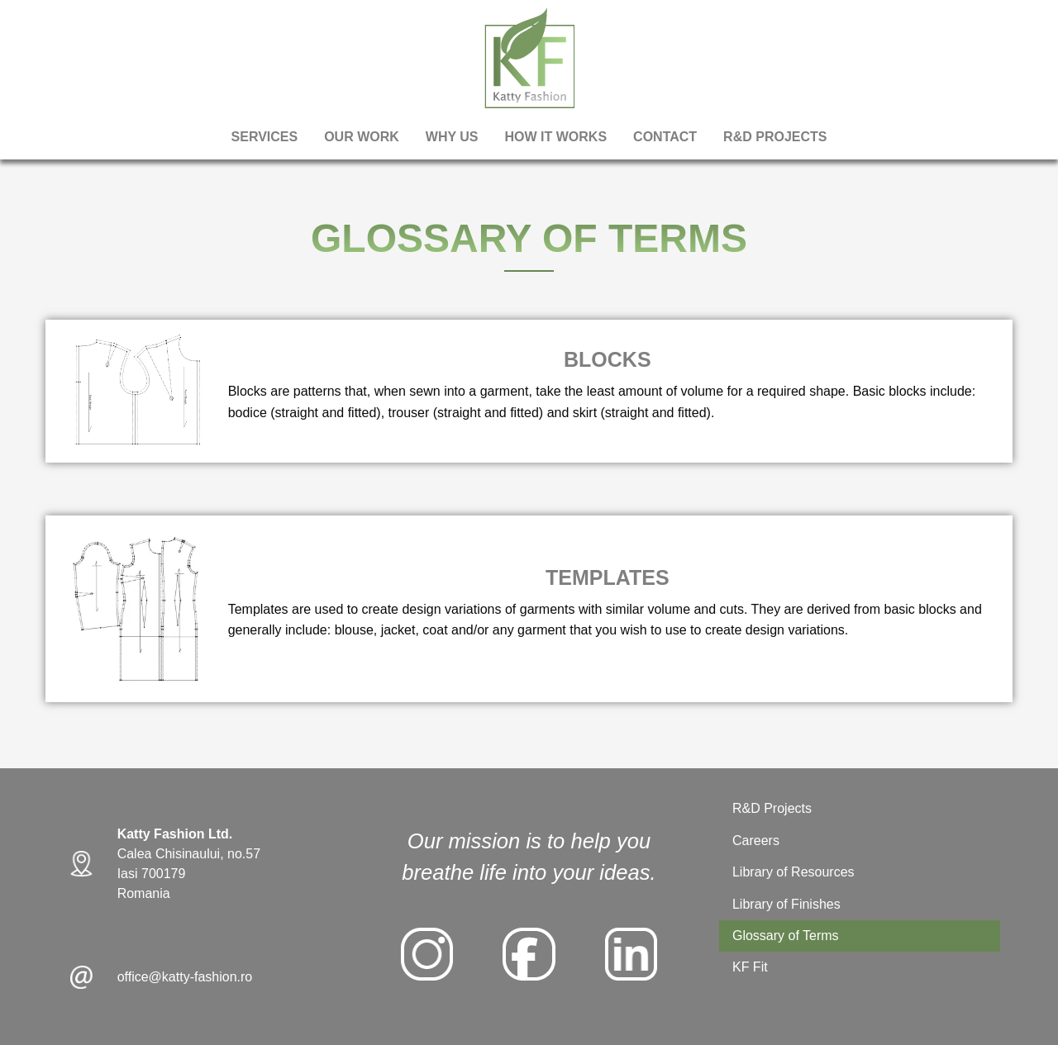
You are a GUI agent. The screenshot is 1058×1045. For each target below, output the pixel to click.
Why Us (452, 137)
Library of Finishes (786, 904)
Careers (755, 841)
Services (264, 137)
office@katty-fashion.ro (185, 977)
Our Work (361, 137)
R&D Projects (772, 808)
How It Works (556, 137)
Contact (665, 137)
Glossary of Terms (785, 936)
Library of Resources (793, 872)
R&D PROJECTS (775, 137)
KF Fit (750, 967)
